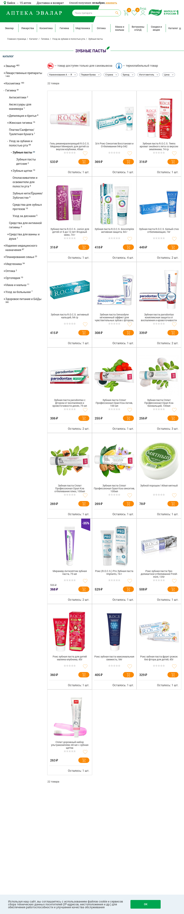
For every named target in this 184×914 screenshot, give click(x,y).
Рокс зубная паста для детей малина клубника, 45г (70, 658)
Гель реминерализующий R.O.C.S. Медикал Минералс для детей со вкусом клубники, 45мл (69, 146)
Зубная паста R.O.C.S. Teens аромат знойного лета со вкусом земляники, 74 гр (159, 146)
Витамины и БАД (138, 28)
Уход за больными (18, 292)
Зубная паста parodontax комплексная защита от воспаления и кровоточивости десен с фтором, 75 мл (159, 318)
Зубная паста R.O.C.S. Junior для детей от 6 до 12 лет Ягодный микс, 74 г (69, 232)
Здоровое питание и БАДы (23, 299)
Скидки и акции (156, 28)
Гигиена (64, 28)
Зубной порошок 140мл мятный (159, 485)
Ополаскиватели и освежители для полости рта (25, 182)
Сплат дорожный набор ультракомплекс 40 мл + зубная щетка (69, 745)
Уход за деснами (24, 216)
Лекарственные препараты (23, 73)
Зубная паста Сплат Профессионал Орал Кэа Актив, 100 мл (114, 403)
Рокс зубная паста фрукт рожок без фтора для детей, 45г (159, 658)
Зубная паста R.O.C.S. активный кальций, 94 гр (70, 316)
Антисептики (18, 97)
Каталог (174, 28)
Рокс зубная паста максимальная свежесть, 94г (114, 658)
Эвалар (9, 28)
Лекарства (27, 28)
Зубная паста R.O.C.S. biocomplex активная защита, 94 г (114, 231)
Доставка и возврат (50, 3)
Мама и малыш (119, 28)
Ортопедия (13, 278)
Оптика (101, 28)
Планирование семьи (20, 257)
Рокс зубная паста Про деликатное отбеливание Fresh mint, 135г (159, 574)
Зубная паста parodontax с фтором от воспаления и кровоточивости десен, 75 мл (69, 403)
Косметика (46, 28)
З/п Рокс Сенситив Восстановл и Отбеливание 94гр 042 (114, 145)
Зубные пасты (23, 152)
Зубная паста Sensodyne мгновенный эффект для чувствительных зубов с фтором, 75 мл (114, 318)
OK (145, 904)
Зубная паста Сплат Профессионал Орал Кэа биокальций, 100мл (158, 403)
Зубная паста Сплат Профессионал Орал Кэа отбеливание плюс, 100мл (69, 488)
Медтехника (82, 28)
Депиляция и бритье (23, 115)
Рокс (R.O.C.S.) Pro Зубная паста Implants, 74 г (114, 573)
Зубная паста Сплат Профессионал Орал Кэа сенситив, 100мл (114, 488)
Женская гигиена (21, 122)
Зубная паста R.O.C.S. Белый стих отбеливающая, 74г (159, 231)
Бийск (11, 3)
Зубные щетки (23, 170)
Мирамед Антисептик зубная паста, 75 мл (70, 573)
